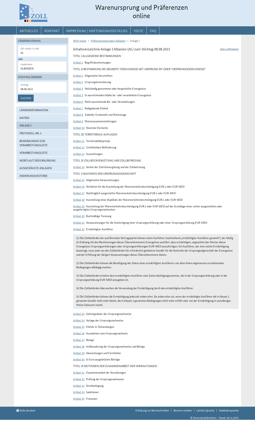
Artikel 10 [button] (78, 128)
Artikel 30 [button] (78, 359)
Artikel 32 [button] (78, 379)
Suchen (26, 98)
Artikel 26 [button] (78, 333)
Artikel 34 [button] (78, 392)
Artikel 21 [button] (78, 222)
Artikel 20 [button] (78, 216)
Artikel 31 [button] (78, 372)
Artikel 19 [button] (78, 206)
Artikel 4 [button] (78, 88)
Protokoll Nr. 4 (30, 133)
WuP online (79, 41)
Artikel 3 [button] (78, 82)
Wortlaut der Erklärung (38, 160)
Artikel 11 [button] (78, 141)
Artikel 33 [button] (78, 386)
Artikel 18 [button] (78, 200)
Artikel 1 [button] (78, 62)
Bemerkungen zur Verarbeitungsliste (34, 143)
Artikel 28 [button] (78, 346)
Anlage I (25, 125)
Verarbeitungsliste (34, 153)
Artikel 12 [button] (78, 147)
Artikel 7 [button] (78, 108)
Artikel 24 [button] (78, 320)
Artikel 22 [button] (78, 229)
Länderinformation (34, 110)
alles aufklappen (229, 49)
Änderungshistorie (34, 176)
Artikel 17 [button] (78, 193)
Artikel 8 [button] (78, 115)
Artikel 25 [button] (78, 327)
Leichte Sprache (205, 410)
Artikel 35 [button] (78, 398)
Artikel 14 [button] (78, 167)
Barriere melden (183, 410)
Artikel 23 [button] (78, 314)
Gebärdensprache (229, 410)
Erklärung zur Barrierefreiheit (152, 410)
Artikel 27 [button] (78, 340)
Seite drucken (25, 410)
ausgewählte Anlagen (36, 168)
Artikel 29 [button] (78, 353)
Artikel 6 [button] (78, 102)
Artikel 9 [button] (78, 121)
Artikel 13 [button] (78, 154)
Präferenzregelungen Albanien (108, 41)
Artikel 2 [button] (78, 75)
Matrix (24, 118)
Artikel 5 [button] (78, 95)
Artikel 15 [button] (78, 180)
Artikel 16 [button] (78, 186)
